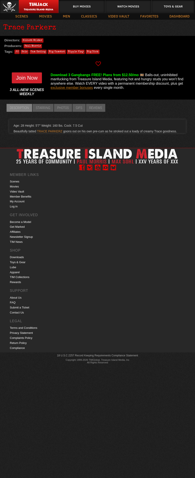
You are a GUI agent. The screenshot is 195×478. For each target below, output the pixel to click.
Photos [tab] (63, 108)
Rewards (15, 282)
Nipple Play (76, 52)
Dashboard (179, 16)
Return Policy (18, 343)
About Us (15, 297)
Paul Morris (33, 46)
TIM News (16, 241)
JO (17, 52)
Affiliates (15, 231)
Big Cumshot (57, 52)
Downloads (17, 257)
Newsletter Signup (21, 236)
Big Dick (92, 52)
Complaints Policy (21, 338)
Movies (45, 16)
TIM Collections (19, 277)
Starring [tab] (43, 108)
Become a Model (20, 222)
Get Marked (17, 226)
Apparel (15, 272)
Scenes (21, 16)
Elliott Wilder (32, 40)
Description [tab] (19, 108)
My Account (17, 201)
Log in (13, 206)
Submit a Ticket (19, 307)
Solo (25, 52)
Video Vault (118, 16)
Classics (89, 16)
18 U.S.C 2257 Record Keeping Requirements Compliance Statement (97, 355)
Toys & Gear (173, 6)
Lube (13, 267)
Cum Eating (38, 52)
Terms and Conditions (23, 327)
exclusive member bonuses (72, 87)
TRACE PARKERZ (49, 131)
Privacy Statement (21, 332)
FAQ (13, 302)
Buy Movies (82, 6)
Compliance (17, 348)
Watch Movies (128, 6)
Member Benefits (20, 196)
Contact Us (17, 312)
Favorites (149, 16)
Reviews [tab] (95, 108)
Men (66, 16)
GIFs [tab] (79, 108)
